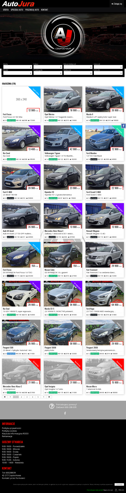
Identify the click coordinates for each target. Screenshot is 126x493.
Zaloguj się (117, 3)
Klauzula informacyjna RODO (15, 433)
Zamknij (119, 484)
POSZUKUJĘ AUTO (32, 9)
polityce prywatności (107, 484)
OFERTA (6, 9)
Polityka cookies (9, 431)
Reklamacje (7, 436)
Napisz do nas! (100, 490)
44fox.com (119, 490)
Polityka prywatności (11, 428)
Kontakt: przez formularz (13, 478)
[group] (63, 36)
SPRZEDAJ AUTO (17, 9)
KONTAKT (44, 9)
